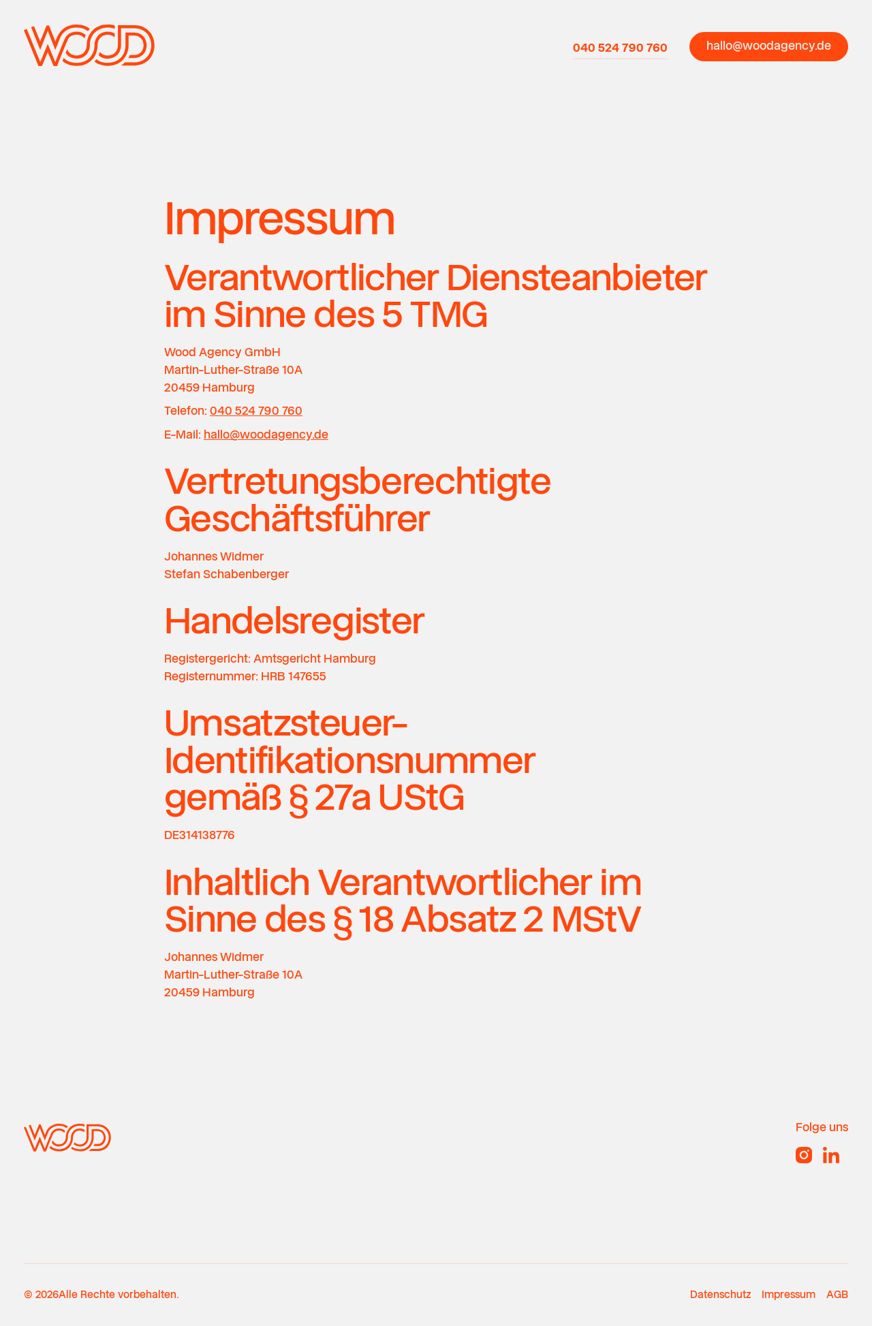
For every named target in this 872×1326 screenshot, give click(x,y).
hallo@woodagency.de (266, 434)
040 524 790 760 (256, 410)
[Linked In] (831, 1155)
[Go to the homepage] (67, 1137)
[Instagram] (804, 1155)
